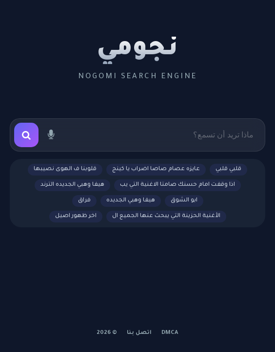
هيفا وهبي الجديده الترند (72, 185)
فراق (84, 201)
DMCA (169, 333)
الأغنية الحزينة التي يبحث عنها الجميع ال (166, 216)
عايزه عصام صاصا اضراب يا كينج (156, 169)
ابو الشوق (184, 201)
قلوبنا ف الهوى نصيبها (65, 169)
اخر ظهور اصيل (76, 216)
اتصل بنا (139, 333)
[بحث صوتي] (50, 135)
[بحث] (26, 135)
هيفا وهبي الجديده (130, 201)
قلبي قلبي (228, 169)
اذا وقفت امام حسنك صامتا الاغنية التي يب (177, 185)
